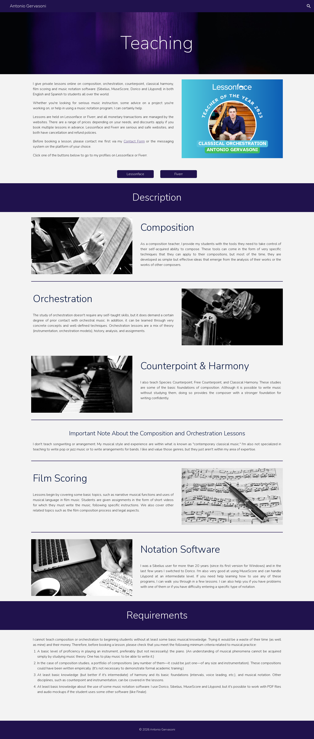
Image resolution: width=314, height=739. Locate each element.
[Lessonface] (135, 174)
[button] (309, 6)
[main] (157, 43)
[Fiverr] (178, 174)
